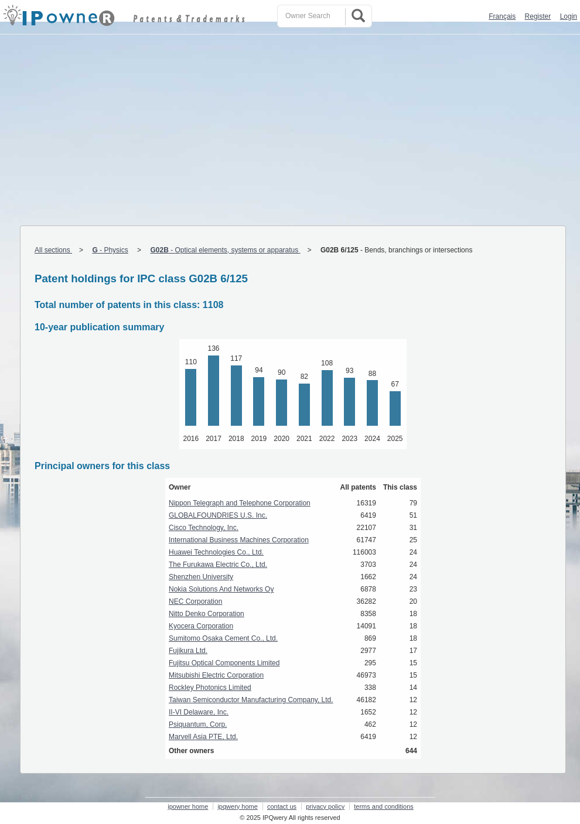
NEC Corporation (195, 601)
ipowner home (188, 806)
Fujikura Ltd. (188, 651)
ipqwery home (237, 806)
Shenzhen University (201, 577)
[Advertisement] (290, 122)
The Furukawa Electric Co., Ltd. (218, 564)
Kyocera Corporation (201, 626)
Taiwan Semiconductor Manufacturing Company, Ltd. (251, 700)
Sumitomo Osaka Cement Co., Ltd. (223, 638)
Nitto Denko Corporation (206, 614)
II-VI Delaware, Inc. (198, 712)
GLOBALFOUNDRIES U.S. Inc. (218, 515)
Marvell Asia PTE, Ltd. (203, 737)
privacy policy (325, 806)
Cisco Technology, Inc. (203, 528)
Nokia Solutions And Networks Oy (221, 589)
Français (502, 16)
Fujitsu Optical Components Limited (224, 663)
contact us (281, 806)
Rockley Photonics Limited (210, 687)
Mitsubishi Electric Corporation (216, 675)
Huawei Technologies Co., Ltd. (216, 552)
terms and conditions (384, 806)
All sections (53, 250)
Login (568, 16)
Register (538, 16)
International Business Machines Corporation (239, 540)
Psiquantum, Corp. (198, 724)
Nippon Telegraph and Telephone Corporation (240, 503)
